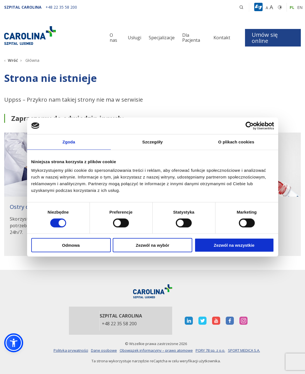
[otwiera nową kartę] (189, 321)
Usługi (134, 38)
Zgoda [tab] (69, 141)
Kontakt (221, 38)
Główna (32, 60)
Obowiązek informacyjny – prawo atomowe (156, 350)
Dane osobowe (104, 350)
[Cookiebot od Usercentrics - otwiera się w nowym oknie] (249, 125)
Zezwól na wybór (152, 245)
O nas (113, 37)
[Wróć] (11, 60)
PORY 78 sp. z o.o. (210, 350)
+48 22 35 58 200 (119, 323)
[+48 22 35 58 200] (61, 7)
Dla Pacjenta (191, 37)
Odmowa (71, 245)
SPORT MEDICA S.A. (244, 350)
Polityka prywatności (71, 350)
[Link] (50, 35)
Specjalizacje (162, 38)
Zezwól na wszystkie (234, 245)
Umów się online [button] (265, 38)
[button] (259, 7)
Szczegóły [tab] (152, 141)
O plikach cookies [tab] (236, 141)
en (299, 7)
